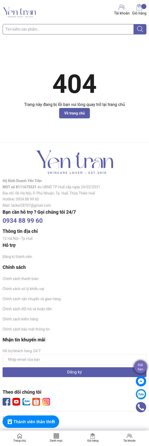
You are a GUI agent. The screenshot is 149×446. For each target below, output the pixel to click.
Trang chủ (19, 440)
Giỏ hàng (139, 9)
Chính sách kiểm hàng (20, 319)
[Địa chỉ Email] (74, 359)
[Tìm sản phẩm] (74, 29)
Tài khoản (129, 440)
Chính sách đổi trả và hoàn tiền (27, 309)
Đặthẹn (140, 367)
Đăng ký (74, 372)
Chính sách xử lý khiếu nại (23, 289)
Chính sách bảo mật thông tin (26, 329)
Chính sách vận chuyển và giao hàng (32, 299)
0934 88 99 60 (23, 220)
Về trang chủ (74, 113)
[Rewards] (31, 421)
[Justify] (140, 29)
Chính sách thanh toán (20, 279)
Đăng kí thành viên (17, 257)
